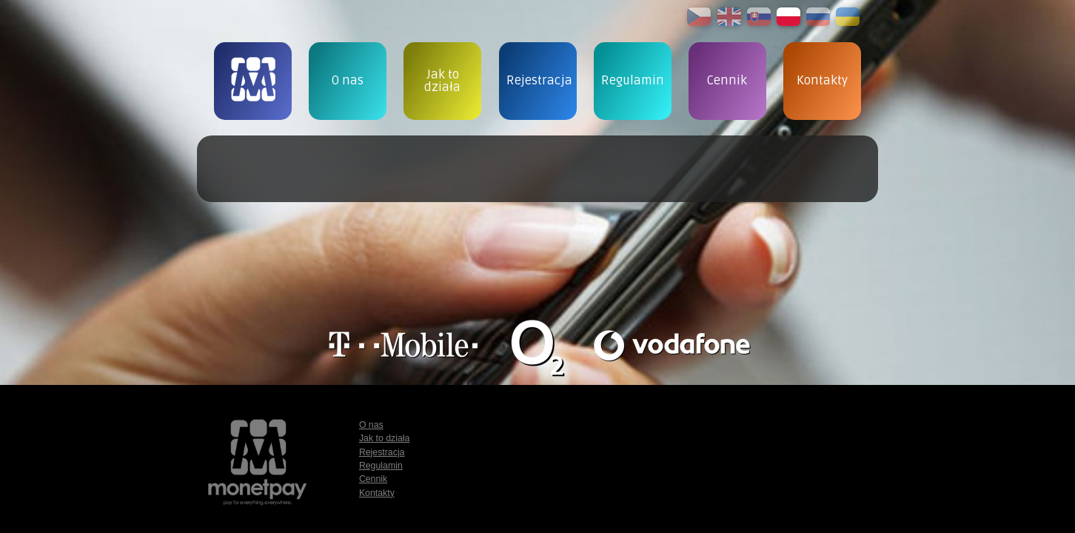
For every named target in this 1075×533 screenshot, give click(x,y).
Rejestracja (382, 452)
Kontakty (377, 493)
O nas (371, 425)
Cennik (373, 479)
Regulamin (381, 465)
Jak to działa (384, 438)
